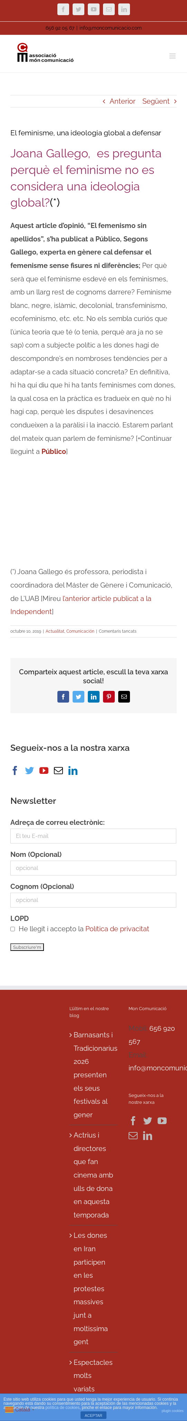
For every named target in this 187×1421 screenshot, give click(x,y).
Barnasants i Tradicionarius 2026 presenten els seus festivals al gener (94, 1075)
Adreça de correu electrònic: (57, 822)
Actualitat (55, 631)
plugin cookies (173, 1411)
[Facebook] (14, 770)
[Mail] (58, 770)
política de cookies (62, 1407)
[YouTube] (43, 770)
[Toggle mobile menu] (173, 56)
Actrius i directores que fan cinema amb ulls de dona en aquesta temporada (93, 1175)
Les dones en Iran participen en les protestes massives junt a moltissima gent (91, 1288)
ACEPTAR (93, 1415)
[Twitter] (29, 770)
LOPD (19, 918)
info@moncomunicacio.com (111, 28)
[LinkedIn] (72, 770)
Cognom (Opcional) (42, 886)
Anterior (122, 101)
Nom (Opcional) (36, 854)
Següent (156, 101)
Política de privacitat (117, 929)
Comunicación (80, 631)
